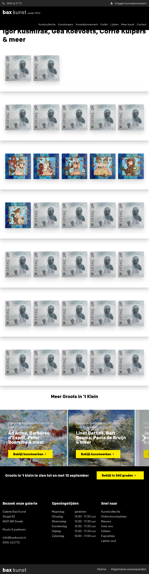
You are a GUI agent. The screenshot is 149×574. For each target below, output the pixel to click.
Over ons (107, 526)
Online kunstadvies (114, 516)
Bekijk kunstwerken (28, 454)
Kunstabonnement (87, 24)
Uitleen (106, 531)
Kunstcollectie (47, 24)
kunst (21, 12)
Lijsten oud (108, 540)
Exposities (108, 536)
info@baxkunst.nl (14, 537)
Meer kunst (127, 24)
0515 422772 (11, 542)
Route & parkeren (14, 529)
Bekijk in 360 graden (117, 475)
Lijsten (114, 24)
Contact (141, 24)
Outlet (104, 24)
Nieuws (106, 521)
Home (101, 569)
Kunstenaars (65, 24)
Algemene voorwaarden (128, 569)
